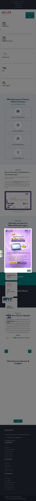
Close (29, 270)
